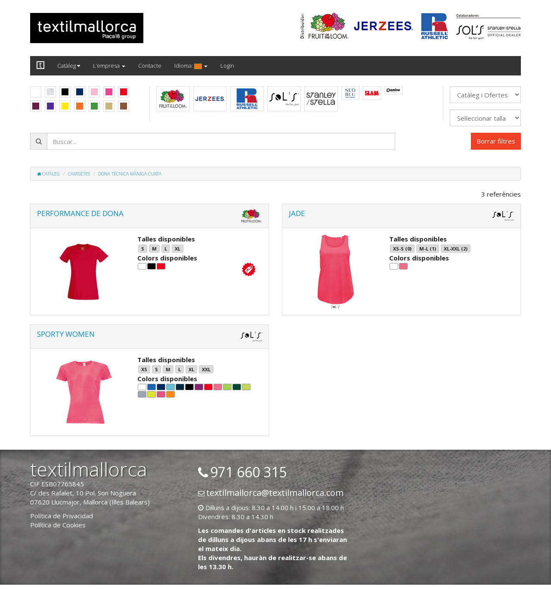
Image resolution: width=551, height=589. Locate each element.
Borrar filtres (496, 141)
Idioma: (190, 65)
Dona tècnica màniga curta (129, 174)
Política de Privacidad (61, 515)
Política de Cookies (58, 524)
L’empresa (109, 65)
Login (227, 65)
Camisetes (79, 174)
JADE (297, 213)
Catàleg (68, 65)
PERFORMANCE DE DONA (80, 213)
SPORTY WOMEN (66, 334)
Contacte (149, 65)
